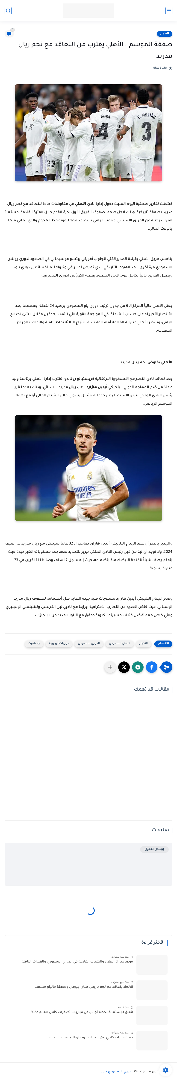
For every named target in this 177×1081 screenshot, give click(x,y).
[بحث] (8, 10)
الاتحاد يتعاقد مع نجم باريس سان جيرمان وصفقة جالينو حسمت (84, 987)
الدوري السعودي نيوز (117, 1072)
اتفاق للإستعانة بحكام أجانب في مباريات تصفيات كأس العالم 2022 (81, 1012)
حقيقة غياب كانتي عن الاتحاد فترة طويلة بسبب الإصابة (91, 1038)
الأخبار (164, 33)
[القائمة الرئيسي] (168, 10)
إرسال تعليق (154, 849)
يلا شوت (34, 643)
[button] (151, 667)
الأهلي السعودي (119, 643)
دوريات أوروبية (59, 643)
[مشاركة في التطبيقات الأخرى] (110, 667)
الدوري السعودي (89, 643)
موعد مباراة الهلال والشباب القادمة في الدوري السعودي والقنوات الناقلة (77, 962)
